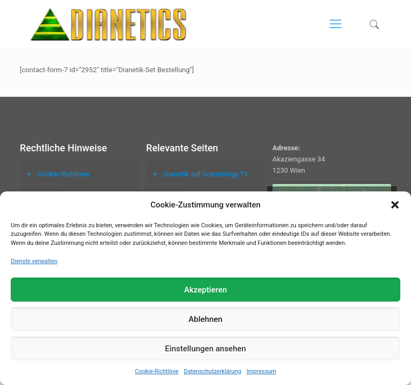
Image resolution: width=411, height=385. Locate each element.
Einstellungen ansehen (205, 348)
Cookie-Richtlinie (157, 371)
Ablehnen (205, 319)
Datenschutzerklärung (212, 371)
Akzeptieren (205, 290)
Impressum (261, 371)
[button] (395, 204)
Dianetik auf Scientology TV (206, 174)
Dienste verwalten (34, 261)
